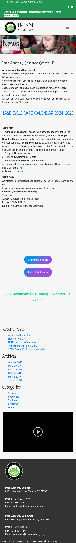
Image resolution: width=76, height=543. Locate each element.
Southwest (13, 400)
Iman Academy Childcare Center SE (41, 12)
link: (22, 171)
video (11, 407)
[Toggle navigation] (67, 27)
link (8, 135)
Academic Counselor (19, 335)
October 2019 (15, 373)
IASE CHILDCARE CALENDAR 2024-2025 (38, 113)
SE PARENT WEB (9, 12)
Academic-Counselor (11, 15)
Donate (57, 12)
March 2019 (14, 376)
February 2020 (15, 369)
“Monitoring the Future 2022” (23, 345)
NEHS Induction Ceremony (22, 342)
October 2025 (15, 362)
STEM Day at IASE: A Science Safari (26, 349)
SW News (13, 403)
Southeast (13, 396)
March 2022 (14, 366)
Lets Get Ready (38, 272)
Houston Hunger (16, 338)
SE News (12, 393)
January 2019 (15, 380)
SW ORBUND (22, 12)
